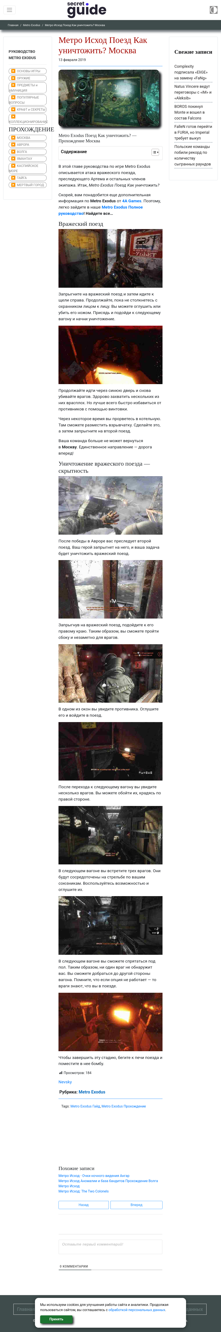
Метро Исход (69, 1186)
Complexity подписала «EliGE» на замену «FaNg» (191, 72)
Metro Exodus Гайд (85, 1106)
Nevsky (65, 1081)
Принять (56, 1319)
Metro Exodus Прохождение (124, 1106)
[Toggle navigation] (9, 10)
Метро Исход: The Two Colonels (83, 1191)
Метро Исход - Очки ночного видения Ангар (93, 1176)
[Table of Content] (155, 152)
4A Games (131, 200)
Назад (84, 1205)
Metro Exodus (31, 25)
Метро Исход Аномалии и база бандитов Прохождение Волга (108, 1181)
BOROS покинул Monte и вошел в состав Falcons (189, 112)
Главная (13, 25)
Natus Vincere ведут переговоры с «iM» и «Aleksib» (193, 92)
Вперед (136, 1205)
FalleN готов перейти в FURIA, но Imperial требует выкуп (193, 132)
